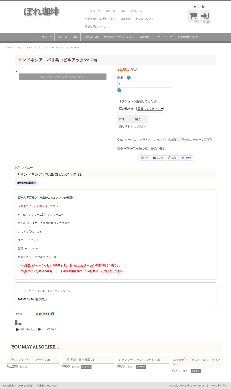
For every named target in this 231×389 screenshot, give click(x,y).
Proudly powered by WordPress (187, 385)
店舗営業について (95, 26)
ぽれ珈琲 (29, 385)
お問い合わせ (138, 11)
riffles (225, 385)
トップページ (92, 11)
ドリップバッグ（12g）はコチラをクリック (44, 290)
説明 (18, 167)
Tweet (19, 313)
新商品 (208, 139)
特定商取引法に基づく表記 (100, 18)
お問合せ (141, 126)
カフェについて (145, 18)
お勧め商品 (171, 139)
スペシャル (155, 139)
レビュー (27, 167)
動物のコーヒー (191, 139)
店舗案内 (126, 18)
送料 (123, 11)
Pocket (30, 329)
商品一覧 (110, 11)
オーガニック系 (135, 139)
